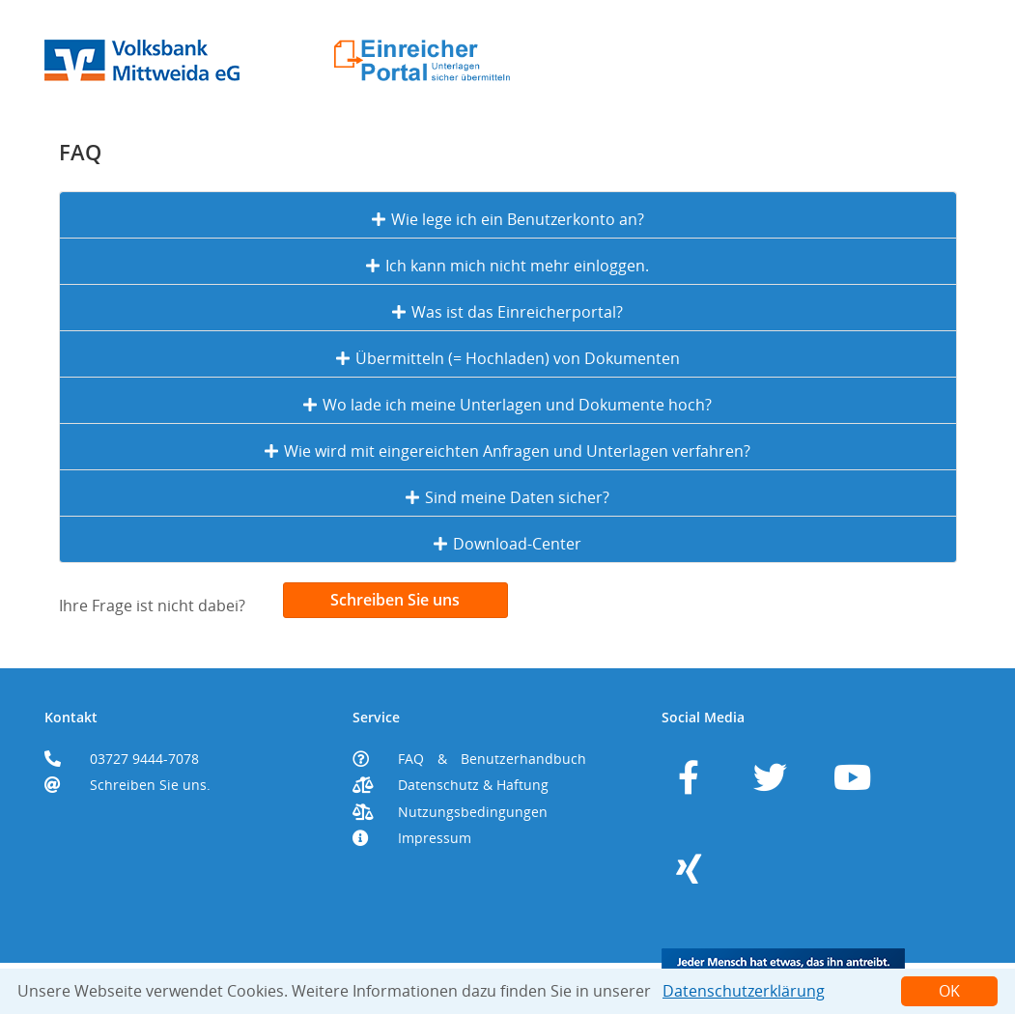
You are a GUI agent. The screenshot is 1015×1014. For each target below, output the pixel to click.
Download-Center (507, 543)
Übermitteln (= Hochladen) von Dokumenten (508, 358)
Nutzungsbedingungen (473, 812)
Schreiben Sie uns (395, 599)
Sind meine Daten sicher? (507, 497)
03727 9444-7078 (144, 759)
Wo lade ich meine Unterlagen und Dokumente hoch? (507, 404)
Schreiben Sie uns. (150, 785)
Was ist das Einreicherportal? (507, 312)
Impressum (434, 838)
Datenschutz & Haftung (473, 785)
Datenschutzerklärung (744, 990)
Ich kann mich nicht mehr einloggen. (507, 265)
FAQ (411, 759)
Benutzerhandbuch (523, 759)
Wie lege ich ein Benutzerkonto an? (508, 219)
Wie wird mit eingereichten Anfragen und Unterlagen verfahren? (507, 451)
